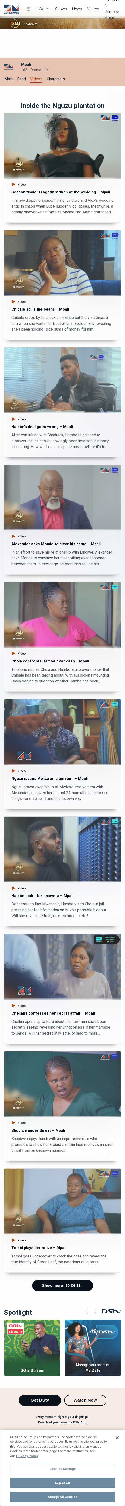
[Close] (117, 1437)
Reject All (62, 1483)
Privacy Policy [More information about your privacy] (27, 1456)
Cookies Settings (62, 1469)
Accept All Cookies (62, 1497)
